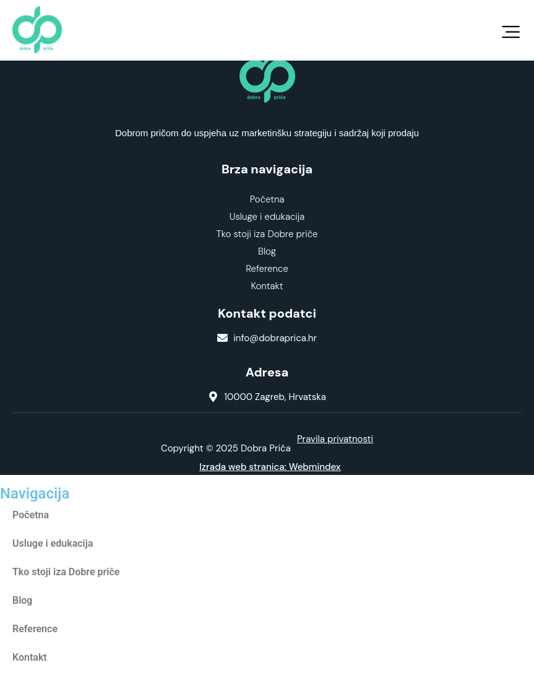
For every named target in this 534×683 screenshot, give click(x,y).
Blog (267, 251)
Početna (267, 199)
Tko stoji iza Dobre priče (267, 234)
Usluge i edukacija (267, 217)
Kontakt (267, 286)
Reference (267, 269)
